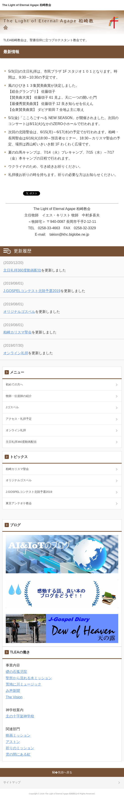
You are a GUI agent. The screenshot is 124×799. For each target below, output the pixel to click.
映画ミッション (18, 735)
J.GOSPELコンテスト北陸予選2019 (31, 291)
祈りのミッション (20, 748)
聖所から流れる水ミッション (29, 678)
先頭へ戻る (65, 772)
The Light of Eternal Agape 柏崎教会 (26, 5)
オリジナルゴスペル (19, 312)
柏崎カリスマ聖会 (17, 332)
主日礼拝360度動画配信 (22, 270)
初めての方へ (14, 384)
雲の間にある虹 (18, 754)
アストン (13, 742)
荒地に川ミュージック (23, 684)
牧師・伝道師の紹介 (19, 396)
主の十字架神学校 (20, 716)
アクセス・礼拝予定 (19, 418)
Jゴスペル (12, 407)
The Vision (14, 697)
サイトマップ (12, 782)
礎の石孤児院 (16, 672)
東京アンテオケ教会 (19, 503)
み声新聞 (13, 691)
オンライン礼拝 (15, 353)
